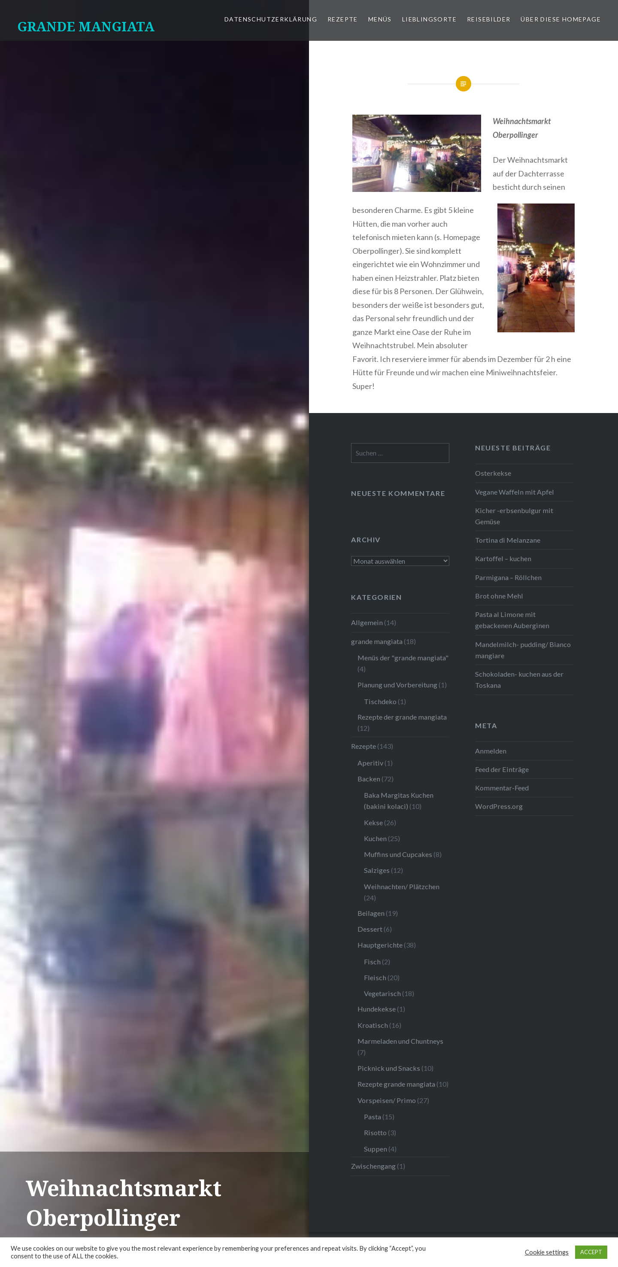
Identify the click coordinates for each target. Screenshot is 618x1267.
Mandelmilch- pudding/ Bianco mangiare (523, 649)
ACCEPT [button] (591, 1252)
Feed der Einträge (502, 769)
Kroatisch (372, 1025)
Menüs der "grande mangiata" (402, 657)
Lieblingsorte (429, 19)
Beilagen (371, 913)
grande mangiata (377, 641)
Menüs (380, 19)
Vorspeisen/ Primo (386, 1100)
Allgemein (367, 622)
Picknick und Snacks (388, 1068)
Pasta (372, 1116)
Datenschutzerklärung (270, 19)
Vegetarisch (382, 993)
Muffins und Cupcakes (398, 854)
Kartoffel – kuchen (503, 558)
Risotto (375, 1132)
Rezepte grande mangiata (396, 1084)
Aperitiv (370, 763)
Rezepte (342, 19)
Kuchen (375, 838)
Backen (368, 779)
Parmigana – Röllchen (508, 577)
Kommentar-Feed (502, 788)
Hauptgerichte (380, 945)
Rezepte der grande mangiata (402, 717)
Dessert (369, 929)
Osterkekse (493, 473)
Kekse (373, 822)
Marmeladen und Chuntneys (400, 1041)
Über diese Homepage (561, 19)
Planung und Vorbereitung (397, 685)
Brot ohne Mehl (499, 596)
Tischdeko (380, 701)
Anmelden (490, 751)
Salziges (377, 870)
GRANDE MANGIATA (85, 26)
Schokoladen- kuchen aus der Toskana (519, 679)
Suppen (375, 1149)
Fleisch (375, 977)
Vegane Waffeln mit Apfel (514, 492)
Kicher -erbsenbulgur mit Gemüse (514, 516)
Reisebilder (488, 19)
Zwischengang (373, 1166)
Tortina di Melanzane (507, 540)
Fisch (372, 961)
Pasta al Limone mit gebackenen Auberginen (512, 619)
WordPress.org (499, 806)
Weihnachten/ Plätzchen (401, 886)
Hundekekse (376, 1009)
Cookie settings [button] (547, 1252)
